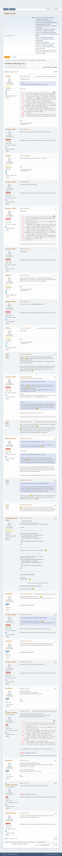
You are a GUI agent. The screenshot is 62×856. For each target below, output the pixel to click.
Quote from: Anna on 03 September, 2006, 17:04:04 (33, 441)
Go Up (6, 838)
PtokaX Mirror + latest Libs (31, 753)
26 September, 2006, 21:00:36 (26, 593)
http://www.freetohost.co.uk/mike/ (27, 605)
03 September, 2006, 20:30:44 (26, 438)
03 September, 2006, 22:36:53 (26, 480)
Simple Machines (14, 854)
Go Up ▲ (57, 854)
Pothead (9, 594)
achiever (9, 688)
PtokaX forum (10, 13)
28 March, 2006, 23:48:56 (25, 155)
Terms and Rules (51, 854)
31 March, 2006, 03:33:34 (25, 328)
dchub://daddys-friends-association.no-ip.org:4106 (30, 586)
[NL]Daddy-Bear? (12, 518)
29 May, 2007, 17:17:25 (24, 760)
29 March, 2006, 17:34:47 (25, 248)
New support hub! (45, 42)
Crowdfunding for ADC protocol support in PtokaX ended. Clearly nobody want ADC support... (46, 34)
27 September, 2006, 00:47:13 (26, 661)
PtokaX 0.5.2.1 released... (49, 29)
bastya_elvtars (11, 129)
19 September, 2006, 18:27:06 (26, 518)
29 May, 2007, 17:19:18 (24, 783)
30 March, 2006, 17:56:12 (25, 275)
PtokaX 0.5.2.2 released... (47, 21)
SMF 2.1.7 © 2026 (6, 854)
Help (46, 854)
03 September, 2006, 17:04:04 (26, 421)
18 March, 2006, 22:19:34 (25, 129)
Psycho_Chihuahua (11, 712)
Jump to (37, 845)
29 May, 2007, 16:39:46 (24, 711)
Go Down (7, 71)
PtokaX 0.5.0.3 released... (49, 43)
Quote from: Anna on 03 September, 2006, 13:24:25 (33, 381)
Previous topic (47, 67)
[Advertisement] (31, 3)
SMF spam (14, 844)
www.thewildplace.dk (35, 304)
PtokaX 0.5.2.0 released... (48, 30)
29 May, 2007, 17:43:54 (24, 813)
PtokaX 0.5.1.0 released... (47, 37)
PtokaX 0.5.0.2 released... (47, 45)
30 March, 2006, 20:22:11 (25, 301)
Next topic (54, 67)
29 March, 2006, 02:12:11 (25, 208)
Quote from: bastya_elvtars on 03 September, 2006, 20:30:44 (35, 483)
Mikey (9, 76)
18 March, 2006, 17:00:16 (25, 76)
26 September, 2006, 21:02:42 (26, 614)
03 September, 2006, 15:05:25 (26, 376)
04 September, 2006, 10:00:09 (26, 504)
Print (55, 71)
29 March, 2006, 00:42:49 (25, 181)
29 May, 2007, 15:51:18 (24, 688)
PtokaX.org (45, 50)
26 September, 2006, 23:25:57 (26, 641)
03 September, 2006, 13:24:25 (26, 354)
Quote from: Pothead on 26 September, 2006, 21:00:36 (34, 617)
